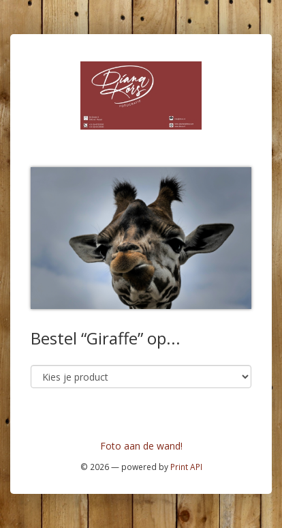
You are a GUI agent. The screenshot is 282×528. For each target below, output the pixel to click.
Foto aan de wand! (141, 445)
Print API (186, 466)
